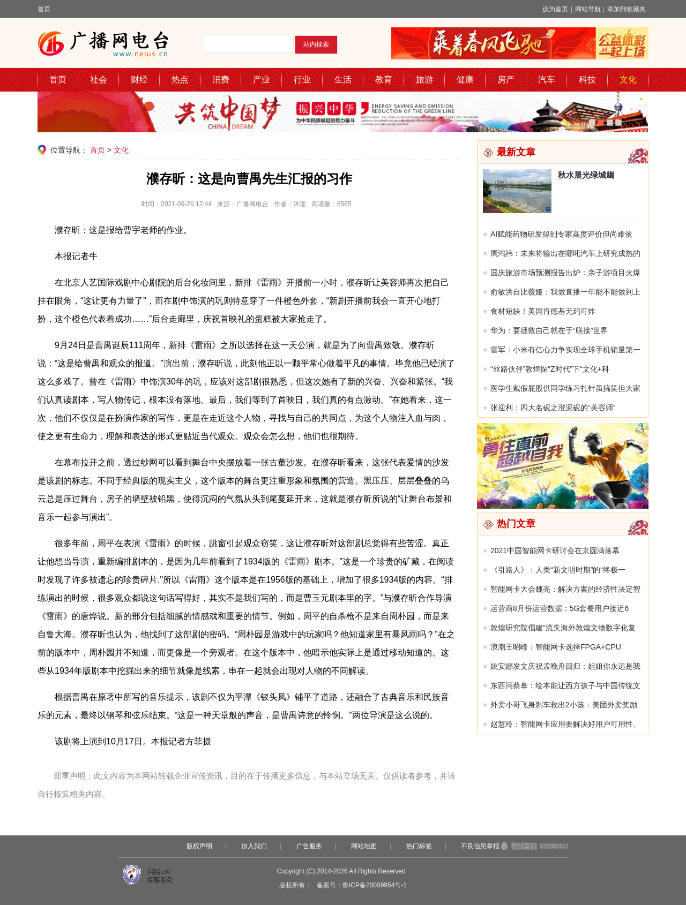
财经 (139, 79)
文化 (628, 79)
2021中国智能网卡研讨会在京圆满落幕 (555, 550)
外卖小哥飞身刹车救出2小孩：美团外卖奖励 (563, 704)
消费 (220, 79)
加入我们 (254, 846)
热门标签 (419, 846)
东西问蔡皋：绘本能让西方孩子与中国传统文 (565, 685)
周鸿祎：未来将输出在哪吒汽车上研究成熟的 (565, 253)
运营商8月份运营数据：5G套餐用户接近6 (559, 608)
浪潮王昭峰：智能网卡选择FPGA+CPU (555, 647)
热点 (180, 79)
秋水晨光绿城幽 (586, 174)
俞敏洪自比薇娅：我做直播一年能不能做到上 (565, 292)
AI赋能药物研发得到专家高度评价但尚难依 (561, 234)
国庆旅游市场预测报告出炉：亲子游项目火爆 (565, 272)
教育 (383, 79)
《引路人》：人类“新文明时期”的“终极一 (557, 569)
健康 (465, 79)
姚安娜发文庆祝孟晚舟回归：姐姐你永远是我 (565, 666)
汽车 (546, 79)
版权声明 (199, 846)
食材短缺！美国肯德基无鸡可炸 (542, 311)
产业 (261, 79)
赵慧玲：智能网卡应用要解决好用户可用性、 (565, 724)
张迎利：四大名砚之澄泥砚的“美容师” (552, 407)
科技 (587, 79)
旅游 (424, 79)
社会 (98, 79)
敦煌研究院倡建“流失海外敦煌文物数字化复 (563, 627)
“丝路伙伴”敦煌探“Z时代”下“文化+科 (549, 369)
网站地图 (364, 846)
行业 (302, 79)
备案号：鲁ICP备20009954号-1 (362, 885)
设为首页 (555, 9)
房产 (505, 79)
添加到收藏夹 (626, 9)
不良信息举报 (480, 846)
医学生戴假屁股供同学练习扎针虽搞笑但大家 (565, 388)
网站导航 (588, 9)
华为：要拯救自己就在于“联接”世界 (549, 330)
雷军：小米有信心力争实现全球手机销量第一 (565, 349)
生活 (343, 79)
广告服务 (309, 846)
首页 (44, 9)
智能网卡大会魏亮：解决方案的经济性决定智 (565, 589)
